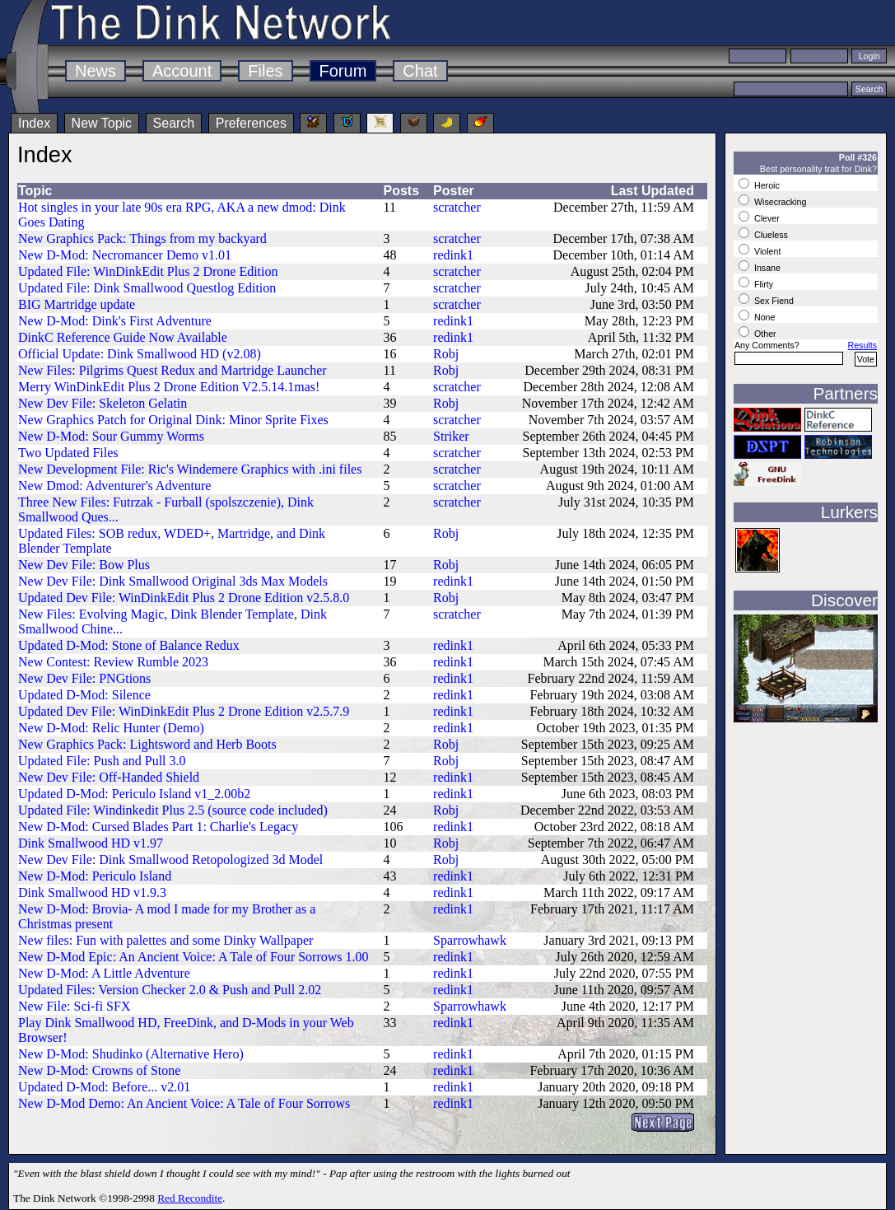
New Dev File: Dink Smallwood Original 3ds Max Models (173, 581)
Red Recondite (189, 1198)
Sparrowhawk (469, 940)
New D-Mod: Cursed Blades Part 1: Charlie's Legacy (158, 827)
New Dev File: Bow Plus (84, 565)
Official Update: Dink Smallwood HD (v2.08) (139, 354)
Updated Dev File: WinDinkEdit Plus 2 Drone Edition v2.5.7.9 (183, 711)
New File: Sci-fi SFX (74, 1006)
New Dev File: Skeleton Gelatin (102, 403)
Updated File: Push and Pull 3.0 (102, 761)
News (95, 71)
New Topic (102, 123)
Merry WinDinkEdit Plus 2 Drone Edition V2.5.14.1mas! (168, 387)
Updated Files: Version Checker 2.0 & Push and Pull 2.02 (169, 990)
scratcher (457, 207)
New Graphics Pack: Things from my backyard (142, 238)
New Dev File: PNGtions (84, 678)
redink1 (453, 255)
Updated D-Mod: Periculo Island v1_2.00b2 (134, 794)
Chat (420, 71)
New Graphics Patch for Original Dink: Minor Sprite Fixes (173, 420)
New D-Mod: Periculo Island (94, 876)
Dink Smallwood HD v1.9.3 (92, 892)
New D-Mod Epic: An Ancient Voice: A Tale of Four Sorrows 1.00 (193, 957)
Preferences (251, 123)
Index (34, 123)
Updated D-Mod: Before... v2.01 (104, 1087)
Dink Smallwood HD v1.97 (90, 843)
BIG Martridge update (76, 304)
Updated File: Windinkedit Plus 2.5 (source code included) (173, 810)
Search (174, 123)
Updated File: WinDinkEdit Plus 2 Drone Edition (147, 271)
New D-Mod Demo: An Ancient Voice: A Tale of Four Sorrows (184, 1103)
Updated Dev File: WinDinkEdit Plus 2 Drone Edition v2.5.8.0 (183, 598)
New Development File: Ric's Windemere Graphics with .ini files (189, 469)
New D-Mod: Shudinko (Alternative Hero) (131, 1054)
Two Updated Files (68, 453)
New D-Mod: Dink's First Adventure (115, 321)
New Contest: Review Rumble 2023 (113, 662)
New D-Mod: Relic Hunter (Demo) (111, 728)
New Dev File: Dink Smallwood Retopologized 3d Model (170, 860)
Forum (343, 71)
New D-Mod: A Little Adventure (104, 973)
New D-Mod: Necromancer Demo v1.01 (124, 255)
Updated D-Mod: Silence (84, 695)
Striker (451, 436)
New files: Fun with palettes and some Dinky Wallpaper (165, 940)
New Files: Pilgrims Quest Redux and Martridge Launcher (172, 370)
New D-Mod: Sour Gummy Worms (111, 436)
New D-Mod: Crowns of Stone (99, 1070)
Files (265, 71)
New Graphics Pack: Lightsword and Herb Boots (147, 744)
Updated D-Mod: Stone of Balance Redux (129, 645)
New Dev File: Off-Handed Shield (108, 777)
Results (862, 345)
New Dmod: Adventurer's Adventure (114, 486)
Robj (446, 354)
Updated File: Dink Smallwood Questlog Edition (147, 288)
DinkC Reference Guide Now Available (122, 337)
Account (182, 71)
